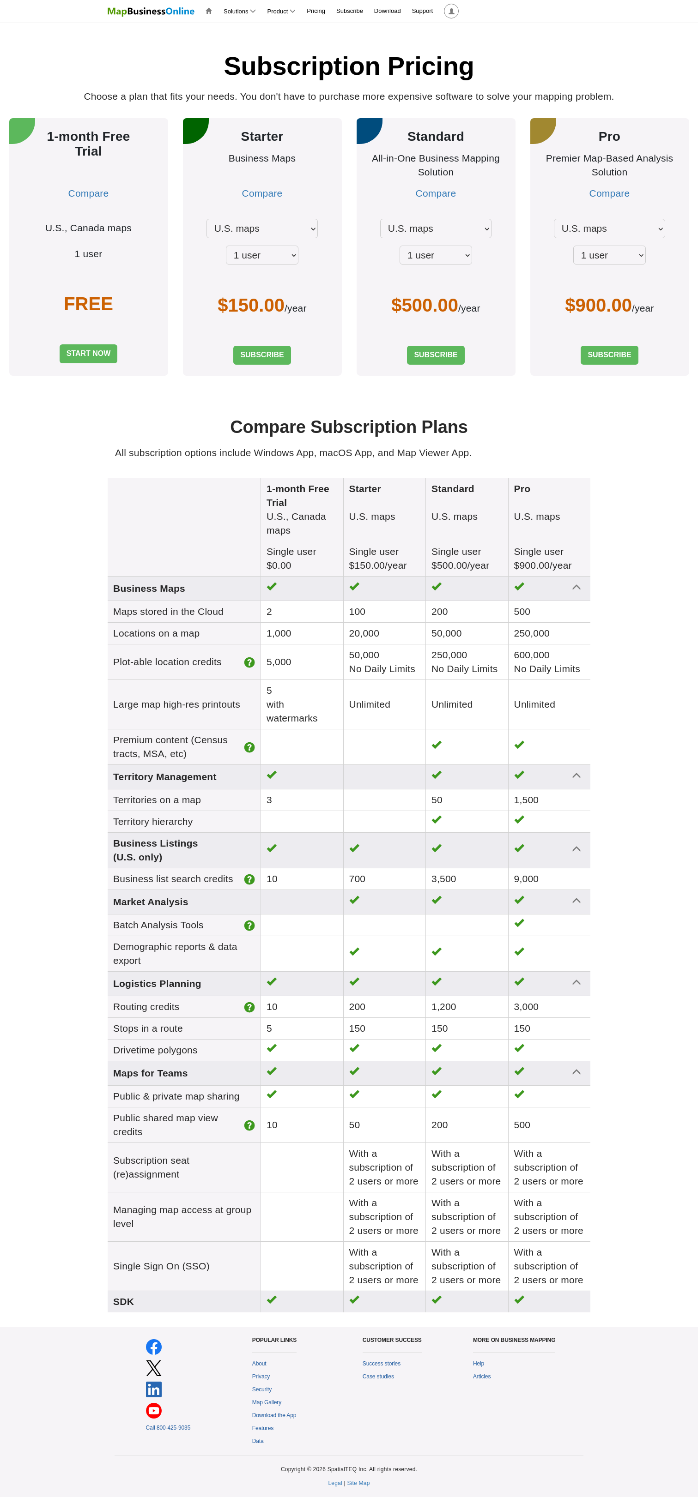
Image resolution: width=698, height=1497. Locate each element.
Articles (482, 1376)
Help (478, 1363)
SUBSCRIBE (262, 355)
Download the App (274, 1415)
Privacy (261, 1376)
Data (258, 1441)
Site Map (358, 1483)
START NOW (89, 353)
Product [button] (281, 11)
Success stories (382, 1363)
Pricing (316, 10)
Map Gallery (266, 1402)
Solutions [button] (240, 11)
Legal (335, 1483)
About (259, 1363)
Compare (88, 193)
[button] (451, 11)
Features (262, 1428)
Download (387, 10)
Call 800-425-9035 (168, 1428)
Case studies (378, 1376)
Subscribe (349, 10)
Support (422, 10)
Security (262, 1389)
